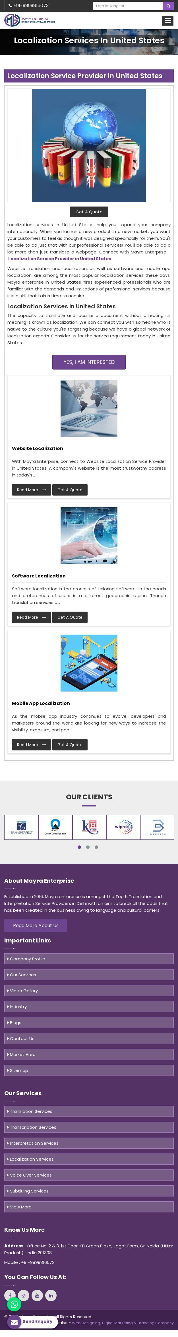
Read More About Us (36, 925)
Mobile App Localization (41, 703)
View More (19, 1207)
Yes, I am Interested (89, 362)
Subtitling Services (28, 1191)
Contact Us (20, 1038)
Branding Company (156, 1323)
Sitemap (17, 1070)
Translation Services (29, 1111)
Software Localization (39, 576)
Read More (31, 490)
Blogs (14, 1023)
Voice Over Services (29, 1175)
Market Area (21, 1054)
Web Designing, (86, 1323)
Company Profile (26, 959)
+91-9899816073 (29, 5)
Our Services (21, 975)
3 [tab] (96, 847)
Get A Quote (89, 212)
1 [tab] (79, 847)
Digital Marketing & (119, 1323)
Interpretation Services (33, 1143)
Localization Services (30, 1159)
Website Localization (37, 448)
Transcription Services (31, 1127)
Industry (17, 1007)
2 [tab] (88, 847)
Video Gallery (22, 991)
